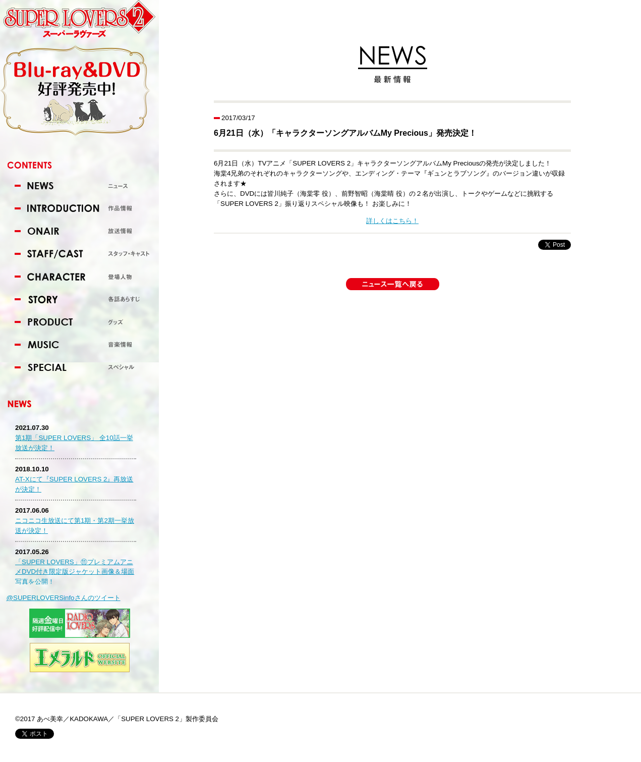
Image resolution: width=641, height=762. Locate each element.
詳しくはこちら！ (392, 221)
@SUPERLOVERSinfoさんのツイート (64, 598)
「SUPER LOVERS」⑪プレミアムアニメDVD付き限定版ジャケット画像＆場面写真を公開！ (74, 572)
